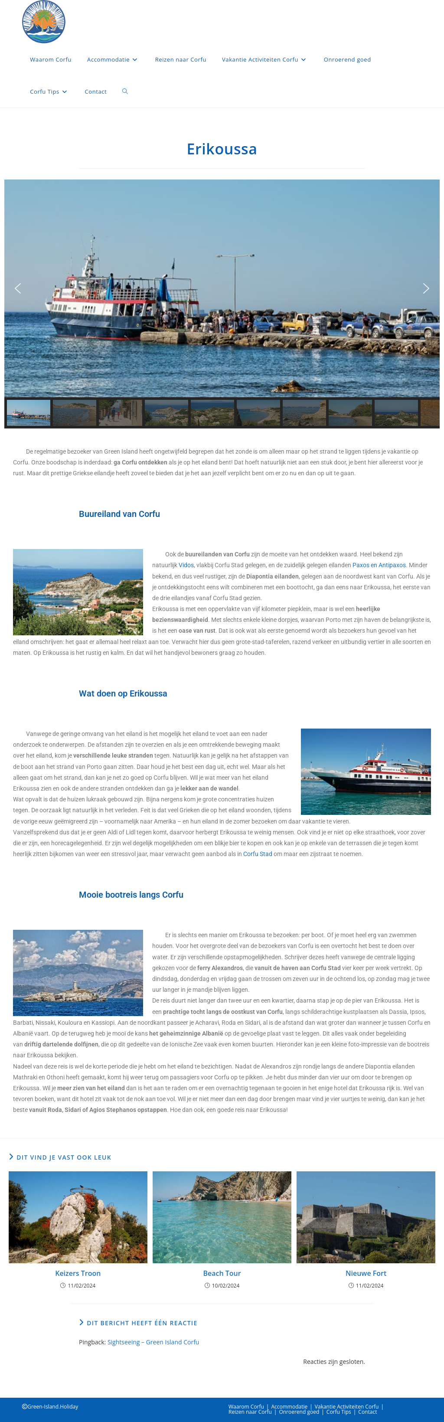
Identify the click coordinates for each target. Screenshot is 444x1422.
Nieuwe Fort (366, 1273)
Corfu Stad (257, 853)
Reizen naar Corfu (250, 1411)
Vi (181, 565)
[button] (18, 288)
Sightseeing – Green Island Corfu (153, 1342)
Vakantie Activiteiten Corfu (347, 1406)
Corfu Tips (338, 1411)
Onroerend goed (299, 1411)
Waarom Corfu (246, 1406)
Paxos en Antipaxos (379, 565)
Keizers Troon (78, 1273)
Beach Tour (222, 1273)
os (190, 565)
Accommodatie (289, 1406)
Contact (367, 1411)
